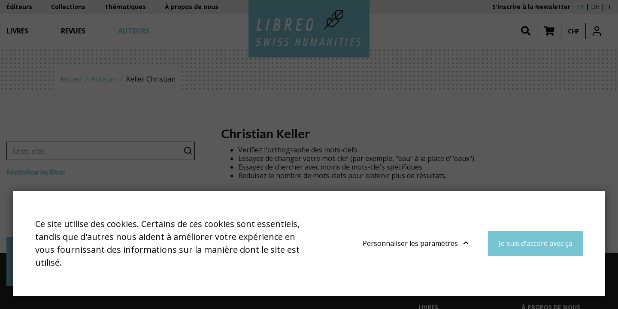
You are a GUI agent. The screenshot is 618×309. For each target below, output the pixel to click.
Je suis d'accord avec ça (535, 243)
